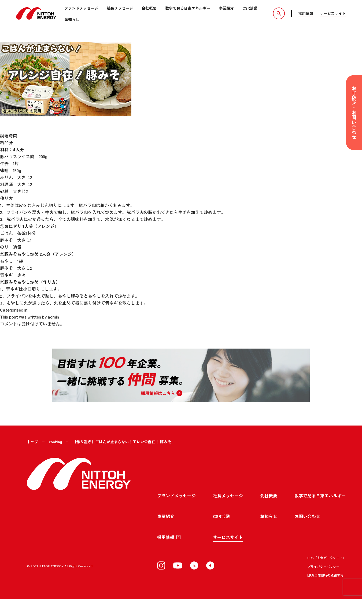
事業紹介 (226, 8)
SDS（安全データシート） (326, 556)
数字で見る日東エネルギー (187, 8)
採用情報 (305, 13)
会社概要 (149, 8)
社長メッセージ (120, 8)
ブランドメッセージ (81, 8)
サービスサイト (333, 13)
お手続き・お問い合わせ (353, 112)
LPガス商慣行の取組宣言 (325, 574)
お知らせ (71, 19)
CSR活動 (249, 8)
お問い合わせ (307, 515)
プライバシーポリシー (323, 565)
